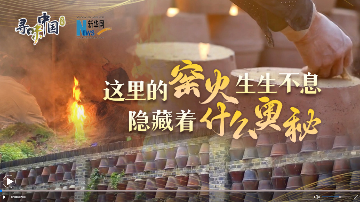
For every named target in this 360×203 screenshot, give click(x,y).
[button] (9, 181)
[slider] (340, 197)
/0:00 (22, 197)
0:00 (14, 197)
